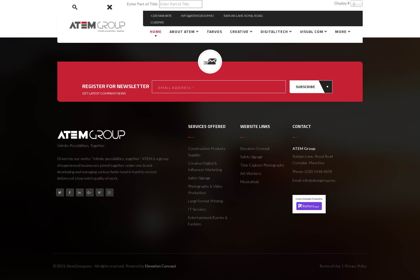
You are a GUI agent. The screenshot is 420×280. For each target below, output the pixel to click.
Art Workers (250, 173)
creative (239, 31)
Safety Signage (199, 178)
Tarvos (214, 31)
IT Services (197, 209)
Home (156, 31)
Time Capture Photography (262, 165)
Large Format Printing (205, 201)
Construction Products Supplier (207, 151)
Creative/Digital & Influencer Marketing (205, 166)
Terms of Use (330, 266)
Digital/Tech (274, 31)
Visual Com (312, 31)
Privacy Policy (356, 266)
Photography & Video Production (205, 189)
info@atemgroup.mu (319, 180)
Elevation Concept (255, 148)
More (341, 31)
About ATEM (182, 31)
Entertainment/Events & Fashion (208, 220)
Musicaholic (249, 181)
